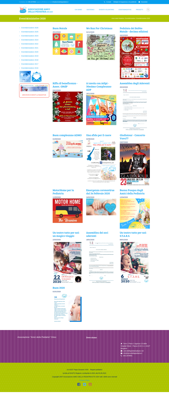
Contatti (107, 2)
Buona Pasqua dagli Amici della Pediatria (132, 191)
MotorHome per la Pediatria (63, 191)
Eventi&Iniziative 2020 (29, 52)
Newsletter (143, 2)
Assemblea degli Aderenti (135, 83)
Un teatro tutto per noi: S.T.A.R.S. (133, 234)
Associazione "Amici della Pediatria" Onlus (36, 337)
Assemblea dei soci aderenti (97, 234)
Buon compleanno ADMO (67, 135)
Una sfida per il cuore (98, 135)
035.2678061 (32, 2)
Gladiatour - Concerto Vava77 (132, 136)
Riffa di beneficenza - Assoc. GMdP (65, 84)
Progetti (139, 9)
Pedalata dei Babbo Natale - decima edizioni (134, 29)
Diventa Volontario (106, 9)
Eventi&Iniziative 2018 (29, 60)
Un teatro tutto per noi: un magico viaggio (66, 234)
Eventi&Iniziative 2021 (29, 48)
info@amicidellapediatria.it (60, 2)
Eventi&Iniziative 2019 (29, 56)
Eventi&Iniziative (125, 9)
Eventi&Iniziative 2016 (29, 68)
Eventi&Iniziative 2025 (29, 32)
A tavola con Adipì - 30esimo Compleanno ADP (98, 86)
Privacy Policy (84, 385)
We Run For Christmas (99, 28)
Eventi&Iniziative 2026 (29, 28)
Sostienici (90, 9)
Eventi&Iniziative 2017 (29, 64)
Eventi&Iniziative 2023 (29, 40)
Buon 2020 (59, 287)
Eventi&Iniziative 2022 (29, 44)
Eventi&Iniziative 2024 (29, 36)
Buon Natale (60, 28)
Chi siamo (78, 9)
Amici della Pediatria (118, 18)
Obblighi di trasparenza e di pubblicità (124, 2)
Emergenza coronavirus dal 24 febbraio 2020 (100, 191)
